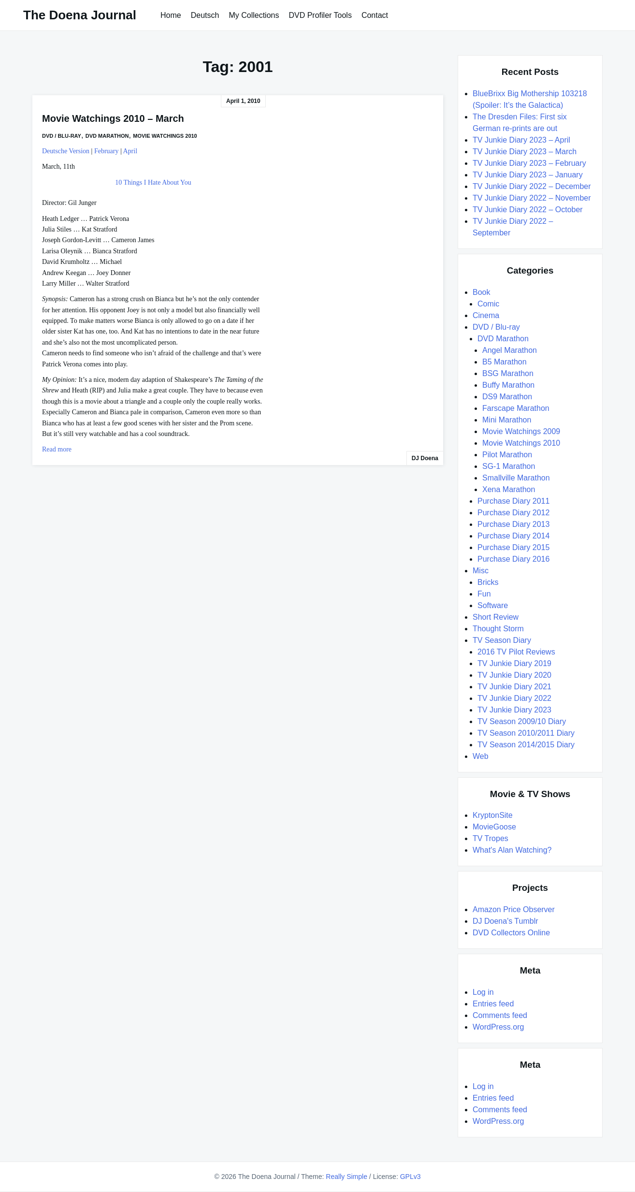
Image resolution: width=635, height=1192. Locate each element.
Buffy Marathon (508, 385)
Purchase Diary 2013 (513, 524)
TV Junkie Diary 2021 (514, 687)
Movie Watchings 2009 (521, 431)
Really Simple (346, 1176)
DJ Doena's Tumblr (505, 921)
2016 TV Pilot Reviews (516, 652)
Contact (374, 15)
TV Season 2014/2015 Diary (526, 745)
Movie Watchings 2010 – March (113, 118)
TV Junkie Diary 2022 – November (532, 198)
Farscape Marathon (515, 408)
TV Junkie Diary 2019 (514, 663)
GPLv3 (410, 1176)
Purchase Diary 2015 (513, 547)
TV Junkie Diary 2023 (514, 710)
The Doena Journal (79, 15)
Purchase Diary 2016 (513, 559)
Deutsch (205, 15)
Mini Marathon (506, 420)
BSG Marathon (508, 373)
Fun (484, 594)
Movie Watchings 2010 (165, 136)
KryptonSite (493, 815)
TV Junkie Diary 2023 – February (529, 163)
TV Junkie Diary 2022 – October (528, 209)
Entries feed (493, 1004)
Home (170, 15)
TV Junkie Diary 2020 (514, 675)
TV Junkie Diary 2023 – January (528, 175)
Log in (483, 992)
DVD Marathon (107, 136)
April (130, 151)
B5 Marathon (504, 362)
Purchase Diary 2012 (513, 513)
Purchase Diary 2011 (513, 501)
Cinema (486, 315)
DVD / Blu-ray (61, 136)
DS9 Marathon (507, 396)
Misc (481, 571)
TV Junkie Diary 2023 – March (525, 151)
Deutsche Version (65, 151)
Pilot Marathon (507, 455)
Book (481, 292)
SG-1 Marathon (508, 466)
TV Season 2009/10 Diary (521, 721)
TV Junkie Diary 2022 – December (532, 186)
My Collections (254, 15)
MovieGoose (494, 827)
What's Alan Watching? (512, 850)
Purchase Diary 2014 (513, 536)
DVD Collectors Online (511, 933)
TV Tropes (490, 838)
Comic (488, 304)
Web (481, 756)
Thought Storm (498, 629)
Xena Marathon (508, 489)
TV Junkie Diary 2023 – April (521, 140)
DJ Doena (425, 458)
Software (492, 605)
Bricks (488, 582)
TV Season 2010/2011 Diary (526, 733)
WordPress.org (498, 1027)
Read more (57, 449)
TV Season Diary (502, 640)
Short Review (496, 617)
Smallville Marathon (516, 478)
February (106, 151)
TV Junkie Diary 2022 (514, 698)
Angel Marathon (509, 350)
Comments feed (500, 1015)
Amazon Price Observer (514, 909)
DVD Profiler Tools (320, 15)
